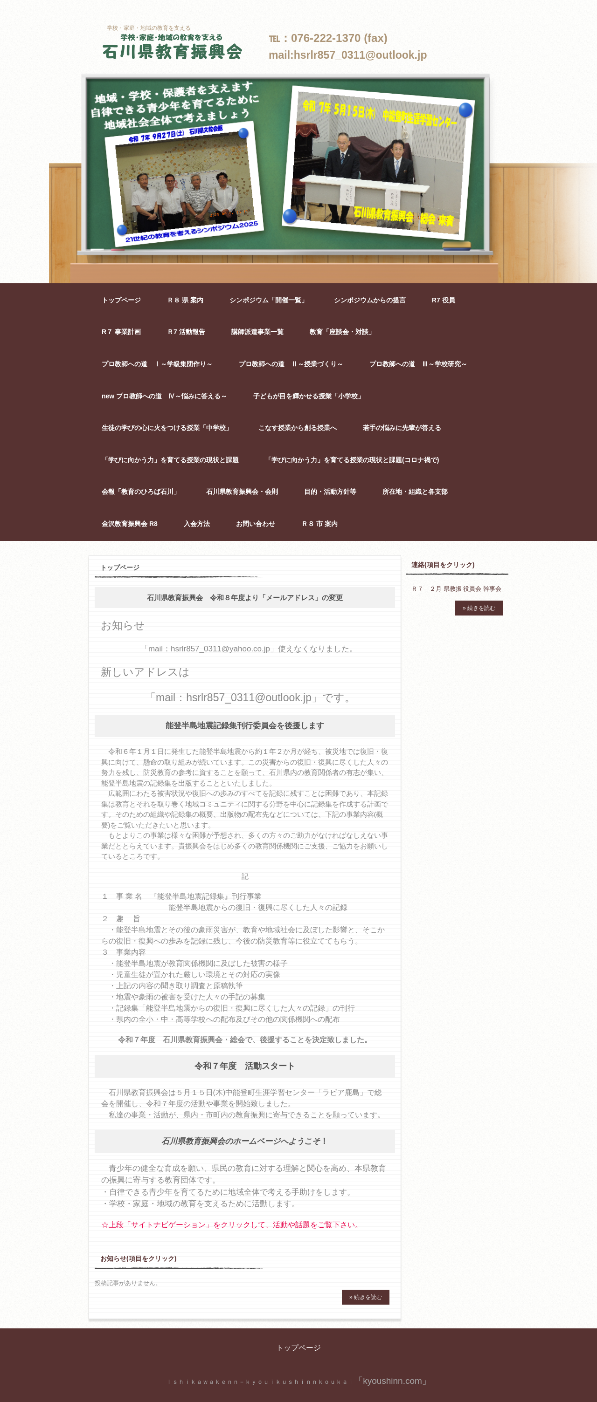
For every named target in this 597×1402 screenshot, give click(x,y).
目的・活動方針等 (330, 491)
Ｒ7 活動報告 (186, 331)
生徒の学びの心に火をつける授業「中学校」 (167, 427)
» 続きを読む (365, 1297)
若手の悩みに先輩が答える (402, 427)
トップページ (121, 300)
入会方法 (197, 523)
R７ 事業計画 (121, 331)
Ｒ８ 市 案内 (319, 523)
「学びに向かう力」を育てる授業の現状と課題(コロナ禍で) (352, 460)
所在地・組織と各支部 (415, 491)
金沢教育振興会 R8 (130, 523)
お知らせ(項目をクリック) (138, 1258)
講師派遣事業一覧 (257, 331)
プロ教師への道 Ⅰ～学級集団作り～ (157, 364)
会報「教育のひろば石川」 (141, 491)
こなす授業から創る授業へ (297, 427)
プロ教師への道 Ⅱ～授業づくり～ (291, 364)
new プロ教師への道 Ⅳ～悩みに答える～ (164, 396)
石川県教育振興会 (173, 47)
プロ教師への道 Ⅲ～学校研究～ (418, 364)
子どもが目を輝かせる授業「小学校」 (308, 396)
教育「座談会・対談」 (342, 331)
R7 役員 (443, 300)
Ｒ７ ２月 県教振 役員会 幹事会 (456, 588)
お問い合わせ (255, 523)
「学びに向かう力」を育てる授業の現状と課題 (170, 460)
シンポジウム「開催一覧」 (268, 300)
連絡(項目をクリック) (442, 564)
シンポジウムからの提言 (370, 300)
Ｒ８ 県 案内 (185, 300)
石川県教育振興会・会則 (242, 491)
